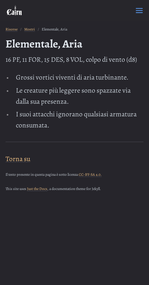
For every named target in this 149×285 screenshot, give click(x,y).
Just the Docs (37, 188)
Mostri (29, 29)
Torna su (18, 158)
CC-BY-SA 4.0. (90, 174)
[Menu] (139, 10)
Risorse (11, 29)
